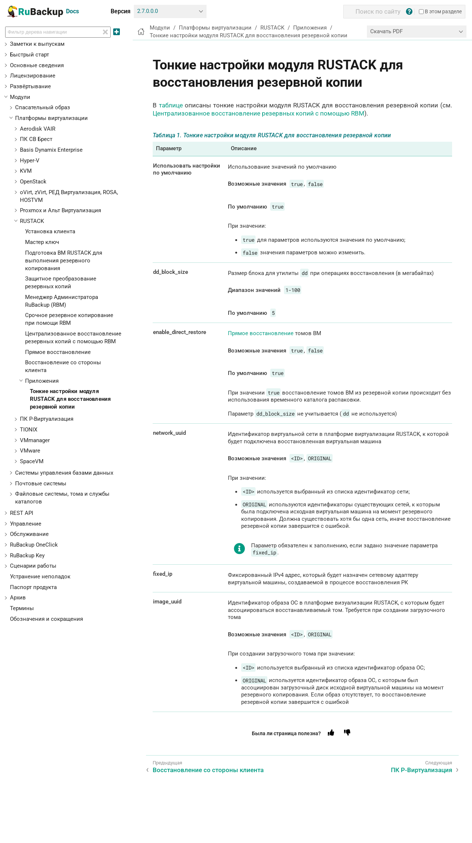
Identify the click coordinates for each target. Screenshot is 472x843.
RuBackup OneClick (34, 544)
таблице (171, 105)
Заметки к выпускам (37, 44)
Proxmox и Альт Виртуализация (60, 210)
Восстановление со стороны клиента (208, 770)
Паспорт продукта (33, 587)
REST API (21, 513)
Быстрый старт (29, 54)
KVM (26, 171)
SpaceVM (32, 461)
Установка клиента (50, 231)
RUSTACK (32, 221)
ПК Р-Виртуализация (46, 419)
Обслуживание (29, 534)
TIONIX (28, 429)
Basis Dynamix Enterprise (51, 150)
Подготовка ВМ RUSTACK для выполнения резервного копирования (63, 261)
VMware (30, 450)
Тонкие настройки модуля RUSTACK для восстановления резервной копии (70, 399)
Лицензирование (32, 75)
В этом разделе (440, 11)
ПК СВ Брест (36, 139)
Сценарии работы (33, 565)
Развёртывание (30, 86)
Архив (18, 597)
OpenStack (33, 181)
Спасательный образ (42, 107)
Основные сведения (37, 65)
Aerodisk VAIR (37, 128)
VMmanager (35, 440)
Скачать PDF (386, 31)
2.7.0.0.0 (147, 11)
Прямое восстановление (58, 352)
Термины (22, 608)
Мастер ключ (42, 242)
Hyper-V (29, 160)
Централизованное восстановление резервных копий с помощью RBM (258, 113)
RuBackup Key (27, 555)
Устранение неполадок (40, 576)
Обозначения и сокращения (46, 619)
